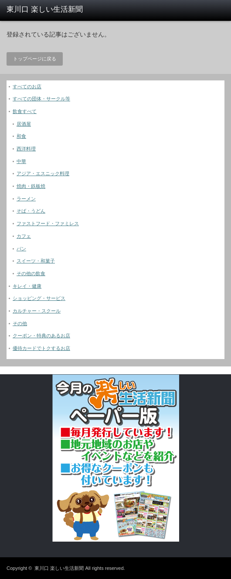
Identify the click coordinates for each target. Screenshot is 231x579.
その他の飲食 (31, 273)
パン (21, 248)
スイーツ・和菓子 (36, 260)
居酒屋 (24, 123)
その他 (20, 323)
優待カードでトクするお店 (41, 348)
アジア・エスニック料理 (43, 173)
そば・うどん (31, 210)
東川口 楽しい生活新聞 (59, 568)
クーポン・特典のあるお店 (41, 335)
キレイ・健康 (27, 286)
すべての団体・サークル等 (41, 98)
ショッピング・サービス (39, 298)
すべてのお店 (27, 86)
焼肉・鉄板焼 (31, 186)
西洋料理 (26, 148)
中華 (21, 161)
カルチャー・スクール (37, 310)
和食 (21, 136)
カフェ (24, 236)
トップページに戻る (34, 58)
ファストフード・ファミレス (48, 223)
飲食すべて (25, 111)
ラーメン (26, 198)
